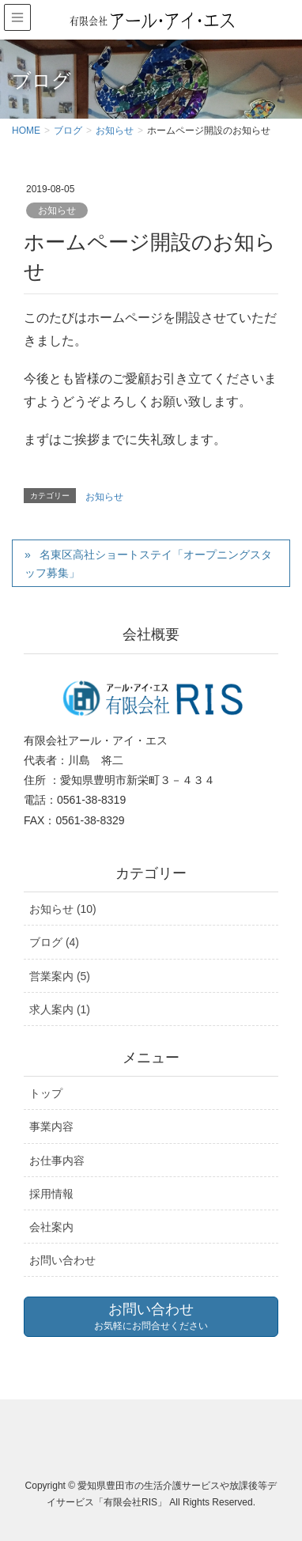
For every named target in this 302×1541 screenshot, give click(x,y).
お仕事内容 (57, 1160)
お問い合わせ (62, 1260)
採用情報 (51, 1193)
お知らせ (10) (62, 909)
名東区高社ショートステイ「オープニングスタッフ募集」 (148, 563)
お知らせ (57, 210)
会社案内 (51, 1227)
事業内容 (51, 1126)
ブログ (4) (54, 942)
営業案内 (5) (59, 976)
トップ (45, 1093)
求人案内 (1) (59, 1009)
